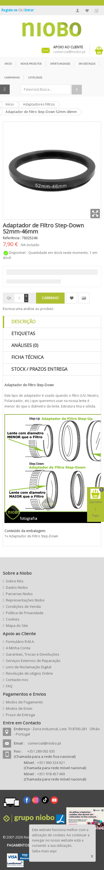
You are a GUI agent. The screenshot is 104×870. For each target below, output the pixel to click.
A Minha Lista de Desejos (87, 10)
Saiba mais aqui (44, 851)
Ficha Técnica (27, 357)
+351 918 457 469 (51, 773)
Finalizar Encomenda (96, 10)
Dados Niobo (17, 587)
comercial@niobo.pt (44, 743)
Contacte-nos (17, 679)
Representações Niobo (25, 600)
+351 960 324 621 (51, 762)
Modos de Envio (19, 708)
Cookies (12, 619)
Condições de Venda (23, 606)
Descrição (23, 322)
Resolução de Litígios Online (29, 673)
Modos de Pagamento (24, 702)
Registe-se (9, 10)
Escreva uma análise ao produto (28, 308)
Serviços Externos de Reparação (33, 660)
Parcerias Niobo (19, 593)
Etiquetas (23, 333)
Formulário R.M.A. (20, 641)
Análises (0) (24, 345)
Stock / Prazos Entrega (39, 369)
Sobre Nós (15, 581)
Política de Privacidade (25, 612)
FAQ (9, 686)
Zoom (95, 213)
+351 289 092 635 (41, 751)
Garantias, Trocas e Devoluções (32, 654)
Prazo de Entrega (20, 714)
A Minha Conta (77, 10)
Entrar (29, 10)
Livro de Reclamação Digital (28, 666)
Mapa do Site (17, 625)
